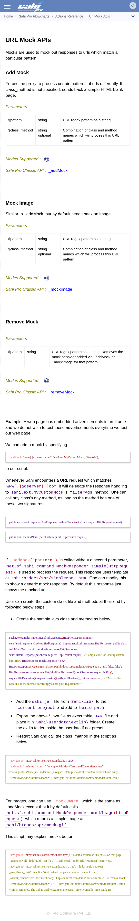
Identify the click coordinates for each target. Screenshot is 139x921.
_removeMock (62, 392)
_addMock (58, 170)
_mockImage (60, 289)
